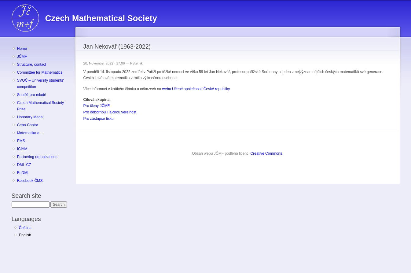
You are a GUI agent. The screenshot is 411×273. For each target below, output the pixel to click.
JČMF (22, 56)
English (25, 235)
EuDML (23, 173)
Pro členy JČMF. (97, 106)
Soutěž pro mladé (31, 95)
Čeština (25, 228)
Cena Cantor (27, 125)
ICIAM (22, 149)
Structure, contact (31, 64)
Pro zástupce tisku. (99, 118)
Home (22, 48)
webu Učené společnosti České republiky (196, 89)
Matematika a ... (30, 133)
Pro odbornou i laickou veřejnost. (110, 112)
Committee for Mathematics (40, 72)
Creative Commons (266, 153)
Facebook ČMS (30, 181)
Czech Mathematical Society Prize (40, 106)
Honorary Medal (30, 117)
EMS (21, 141)
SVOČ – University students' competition (40, 83)
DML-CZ (24, 165)
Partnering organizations (37, 157)
